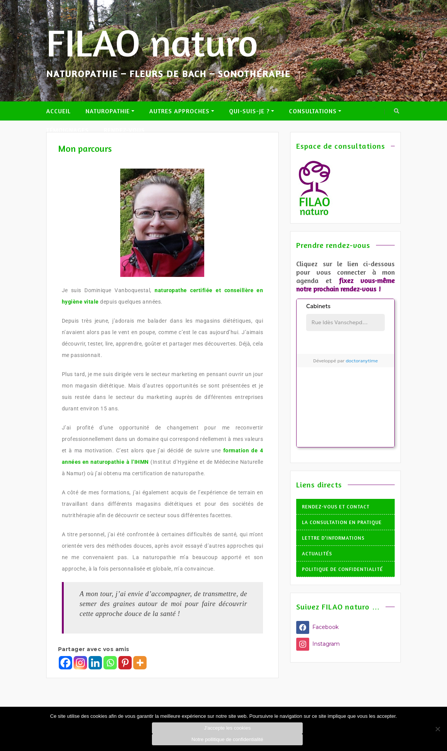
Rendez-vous (124, 130)
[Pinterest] (125, 662)
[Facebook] (65, 662)
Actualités (317, 553)
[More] (140, 662)
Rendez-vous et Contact (336, 506)
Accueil (58, 111)
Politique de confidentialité (342, 569)
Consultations (313, 111)
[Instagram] (80, 662)
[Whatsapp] (110, 662)
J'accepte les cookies (227, 728)
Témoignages (67, 130)
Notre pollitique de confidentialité (227, 739)
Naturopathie (108, 111)
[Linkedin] (95, 662)
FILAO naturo (152, 42)
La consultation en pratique (342, 522)
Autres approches (179, 111)
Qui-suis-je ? (249, 111)
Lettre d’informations (333, 538)
